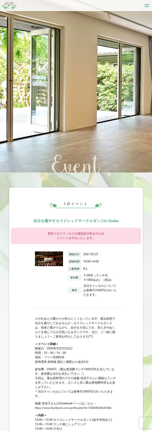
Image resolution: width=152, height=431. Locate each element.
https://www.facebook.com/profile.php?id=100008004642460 (76, 408)
